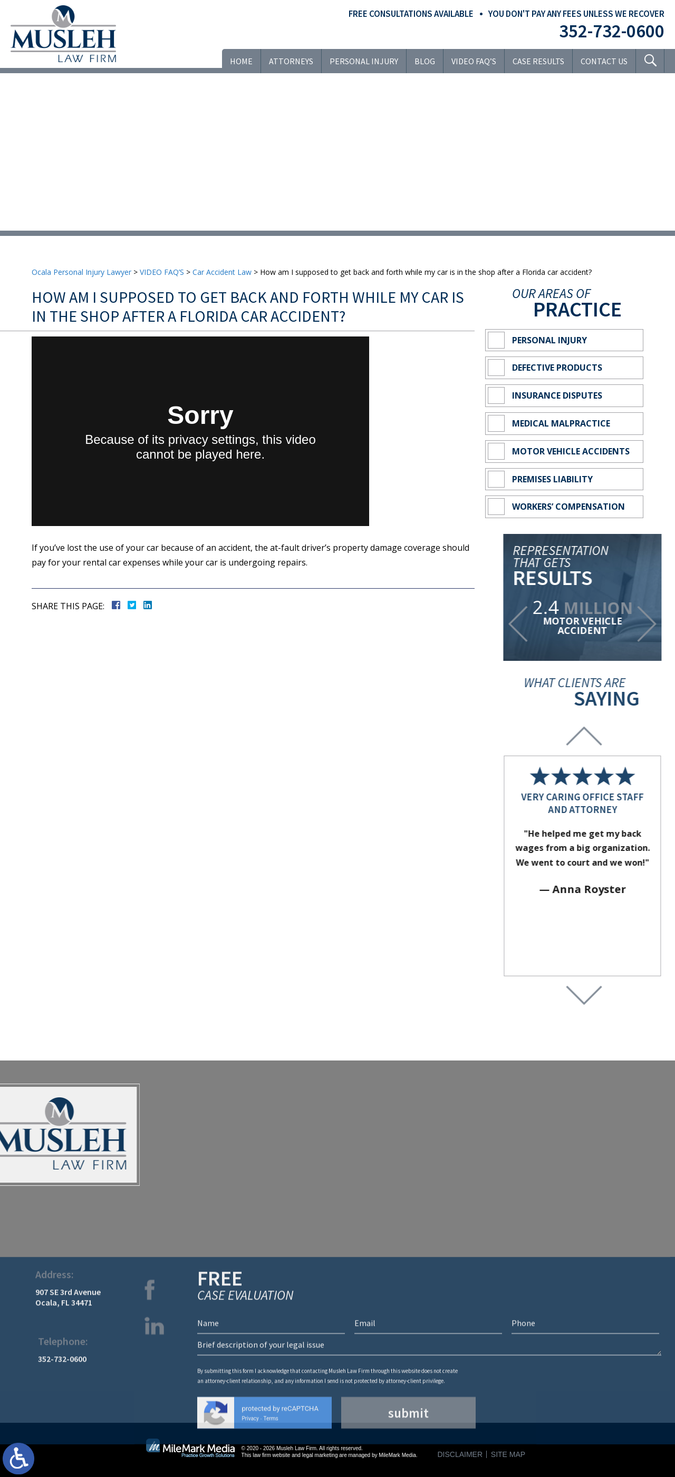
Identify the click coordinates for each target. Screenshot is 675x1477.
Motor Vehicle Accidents (571, 451)
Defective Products (557, 367)
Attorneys (291, 61)
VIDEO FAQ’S (473, 61)
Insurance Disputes (557, 395)
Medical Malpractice (561, 423)
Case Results (538, 61)
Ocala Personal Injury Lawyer (81, 272)
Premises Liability (552, 479)
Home (241, 61)
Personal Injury (364, 61)
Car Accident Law (222, 272)
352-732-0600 (611, 31)
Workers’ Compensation (568, 506)
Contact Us (604, 61)
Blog (424, 61)
